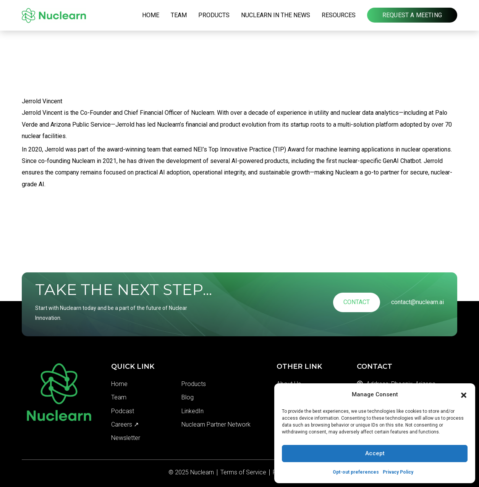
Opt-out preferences (356, 472)
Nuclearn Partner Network (216, 424)
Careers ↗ (125, 424)
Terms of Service (243, 472)
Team (179, 15)
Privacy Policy (398, 472)
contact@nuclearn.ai (417, 302)
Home (150, 15)
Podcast (122, 411)
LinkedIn (192, 411)
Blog (187, 397)
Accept (375, 453)
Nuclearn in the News (275, 15)
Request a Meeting (412, 15)
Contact (356, 302)
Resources (339, 15)
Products (214, 15)
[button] (464, 394)
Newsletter (125, 437)
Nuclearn (202, 472)
